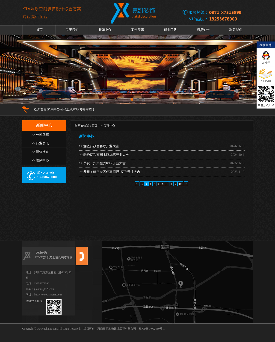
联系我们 (235, 30)
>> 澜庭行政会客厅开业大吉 (99, 146)
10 (180, 183)
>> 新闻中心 (107, 125)
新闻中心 (104, 30)
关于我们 (72, 30)
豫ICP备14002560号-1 (152, 328)
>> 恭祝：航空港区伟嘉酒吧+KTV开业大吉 (109, 172)
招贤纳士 (203, 30)
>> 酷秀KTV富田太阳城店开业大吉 (104, 154)
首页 (39, 30)
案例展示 (137, 30)
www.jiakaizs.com (46, 328)
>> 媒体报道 (40, 151)
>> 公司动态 (40, 134)
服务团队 (170, 30)
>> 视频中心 (40, 160)
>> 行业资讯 (40, 143)
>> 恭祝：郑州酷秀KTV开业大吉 (102, 163)
